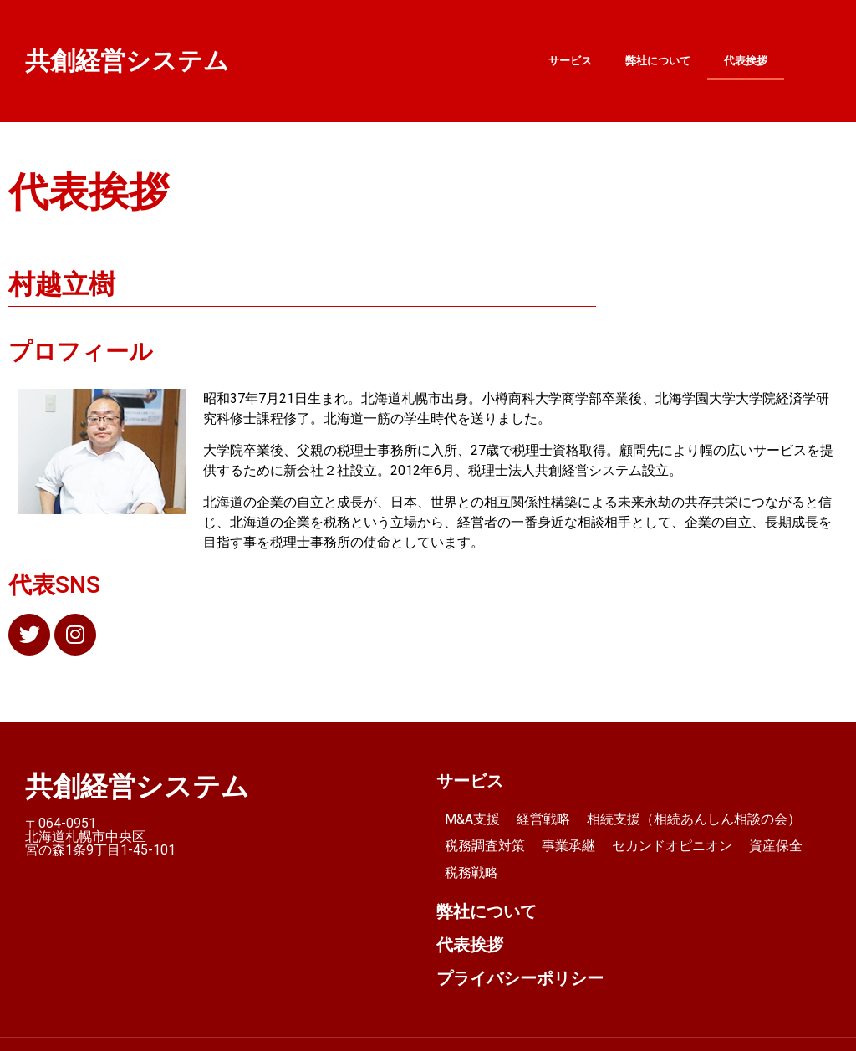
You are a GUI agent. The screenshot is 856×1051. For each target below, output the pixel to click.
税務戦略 (471, 872)
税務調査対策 (485, 846)
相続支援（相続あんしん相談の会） (694, 819)
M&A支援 (472, 819)
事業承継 (568, 846)
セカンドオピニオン (672, 846)
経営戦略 (543, 819)
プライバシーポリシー (520, 978)
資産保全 (775, 846)
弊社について (657, 60)
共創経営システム (127, 60)
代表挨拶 (745, 60)
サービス (570, 60)
